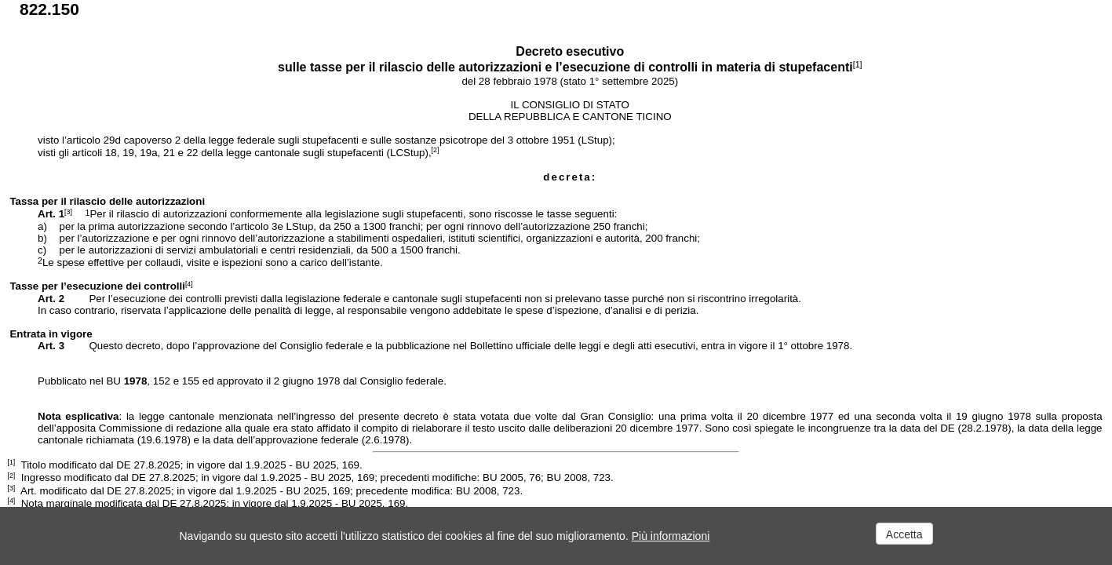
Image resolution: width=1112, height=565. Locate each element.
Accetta (904, 534)
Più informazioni (671, 536)
